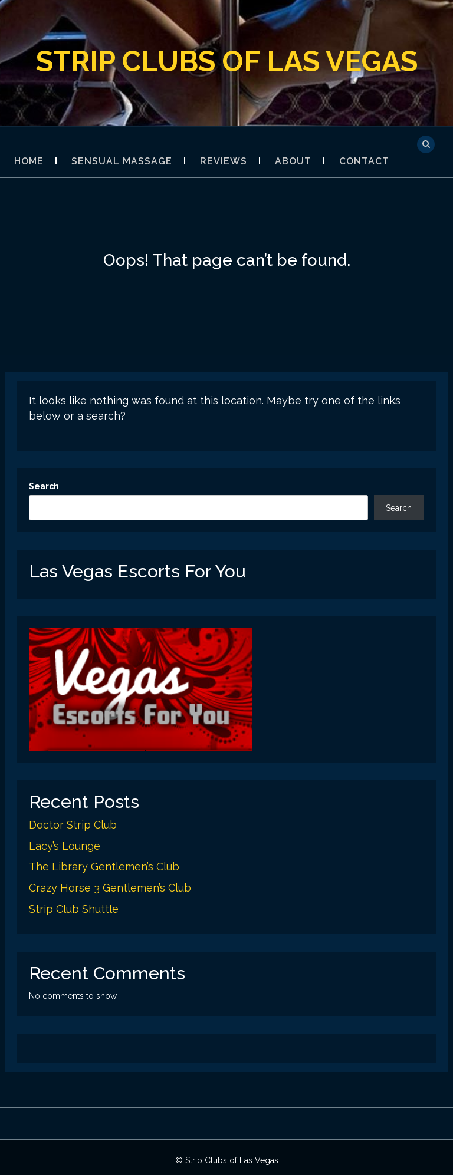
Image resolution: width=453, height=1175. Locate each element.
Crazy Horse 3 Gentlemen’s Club (110, 888)
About (293, 161)
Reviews (223, 161)
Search (44, 486)
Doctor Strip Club (73, 824)
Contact (364, 161)
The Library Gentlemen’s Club (104, 866)
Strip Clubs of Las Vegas (227, 61)
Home (29, 161)
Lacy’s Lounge (64, 846)
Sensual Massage (121, 161)
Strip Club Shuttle (74, 909)
